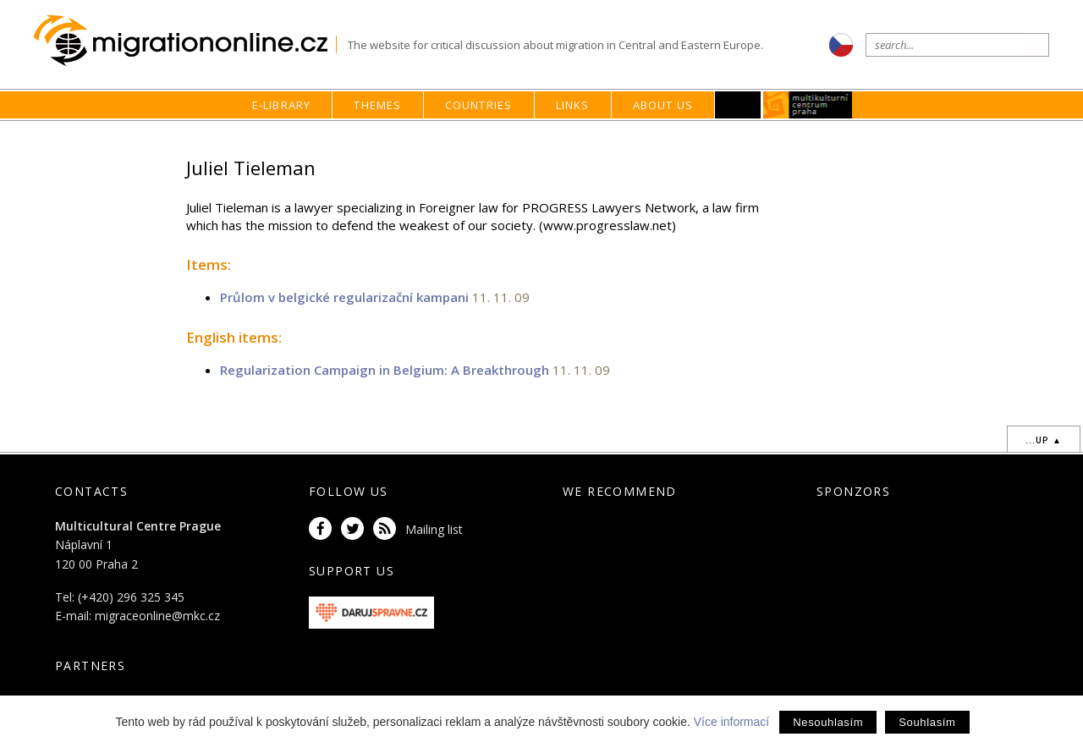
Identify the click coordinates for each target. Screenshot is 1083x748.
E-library (281, 105)
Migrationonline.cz (185, 41)
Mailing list (434, 529)
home (750, 137)
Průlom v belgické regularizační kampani (344, 297)
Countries (479, 105)
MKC (808, 105)
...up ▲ (1043, 440)
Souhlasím (927, 722)
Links (573, 105)
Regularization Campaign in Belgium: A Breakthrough (384, 369)
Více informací (731, 722)
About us (663, 105)
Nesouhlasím (828, 722)
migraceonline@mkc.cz (157, 616)
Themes (377, 105)
